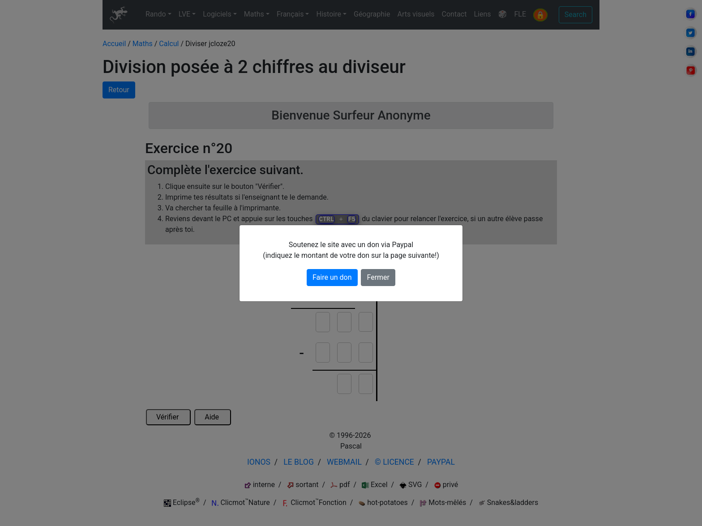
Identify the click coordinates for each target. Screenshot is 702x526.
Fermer (378, 277)
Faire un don (332, 277)
